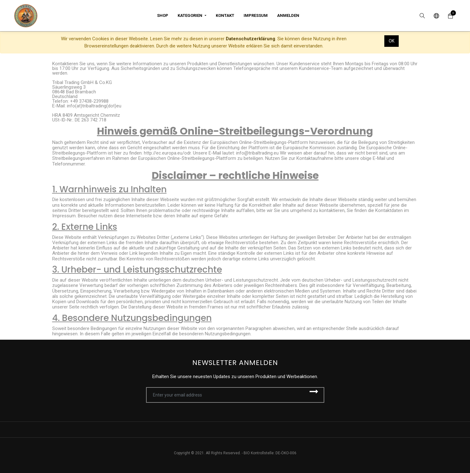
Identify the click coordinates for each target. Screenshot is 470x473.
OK (391, 40)
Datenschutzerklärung (250, 39)
